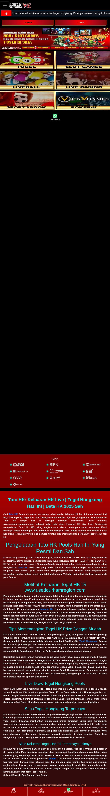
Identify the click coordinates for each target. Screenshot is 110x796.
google (52, 758)
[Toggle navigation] (4, 5)
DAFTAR (28, 22)
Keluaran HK (46, 609)
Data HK (23, 567)
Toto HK (13, 514)
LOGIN (80, 22)
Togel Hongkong (88, 641)
